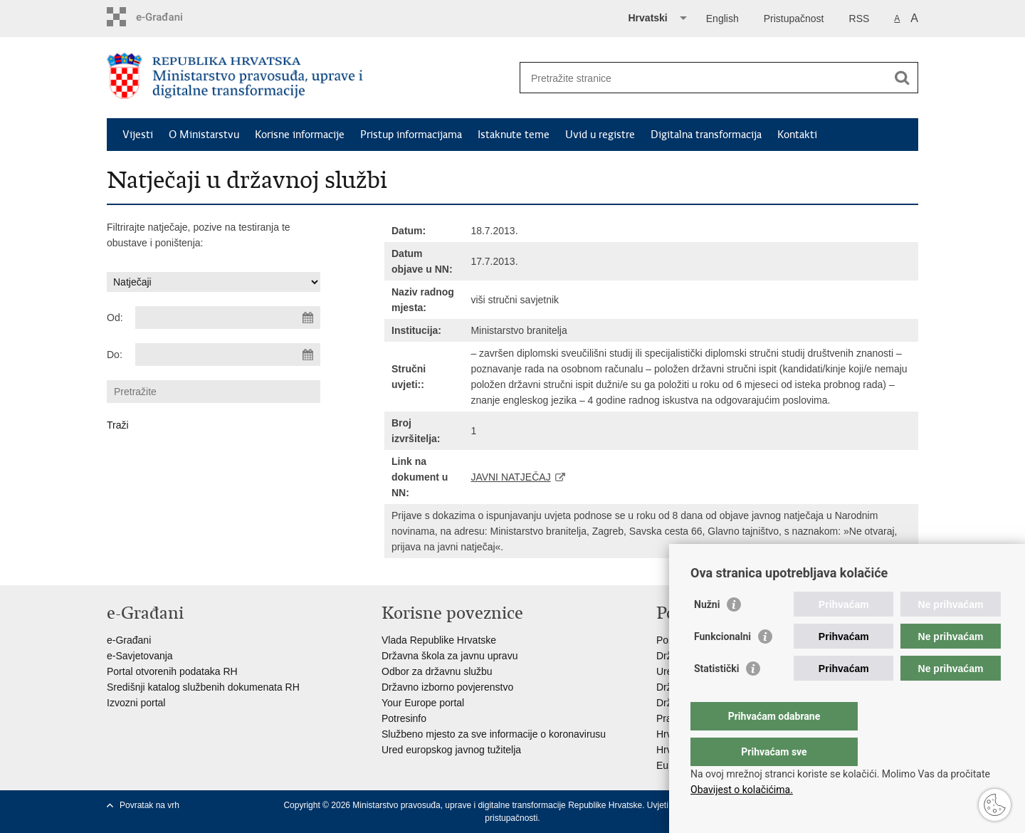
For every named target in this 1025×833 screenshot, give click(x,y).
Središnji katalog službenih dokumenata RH (203, 687)
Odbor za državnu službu (437, 671)
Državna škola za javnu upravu (449, 655)
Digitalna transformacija (706, 134)
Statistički (716, 697)
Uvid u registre (600, 134)
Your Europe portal (423, 702)
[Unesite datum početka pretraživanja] (227, 317)
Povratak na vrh (149, 805)
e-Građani (129, 640)
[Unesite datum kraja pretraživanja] (227, 354)
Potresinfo (404, 718)
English (722, 18)
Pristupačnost (794, 18)
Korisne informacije (300, 134)
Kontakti (797, 134)
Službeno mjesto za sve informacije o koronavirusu (494, 734)
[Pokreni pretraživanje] (902, 77)
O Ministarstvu (204, 134)
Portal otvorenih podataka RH (172, 671)
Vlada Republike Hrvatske (439, 640)
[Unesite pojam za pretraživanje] (703, 78)
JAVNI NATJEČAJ (510, 477)
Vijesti (137, 134)
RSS (859, 18)
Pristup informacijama (411, 134)
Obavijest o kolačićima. (741, 789)
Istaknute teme (514, 134)
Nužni (707, 633)
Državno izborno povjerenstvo (447, 687)
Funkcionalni (722, 665)
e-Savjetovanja (140, 655)
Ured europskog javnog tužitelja (451, 749)
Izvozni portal (136, 702)
